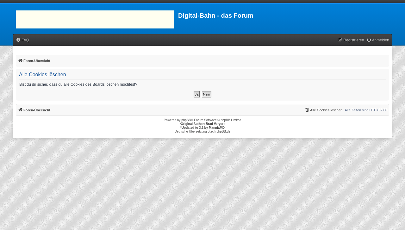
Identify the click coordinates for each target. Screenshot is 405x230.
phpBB (186, 120)
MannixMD (217, 127)
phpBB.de (223, 131)
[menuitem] (22, 40)
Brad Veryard (215, 124)
